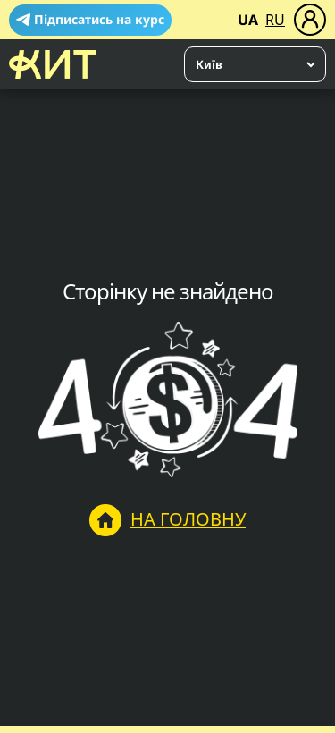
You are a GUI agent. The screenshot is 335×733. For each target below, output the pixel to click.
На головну (167, 520)
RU (275, 19)
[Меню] (310, 20)
